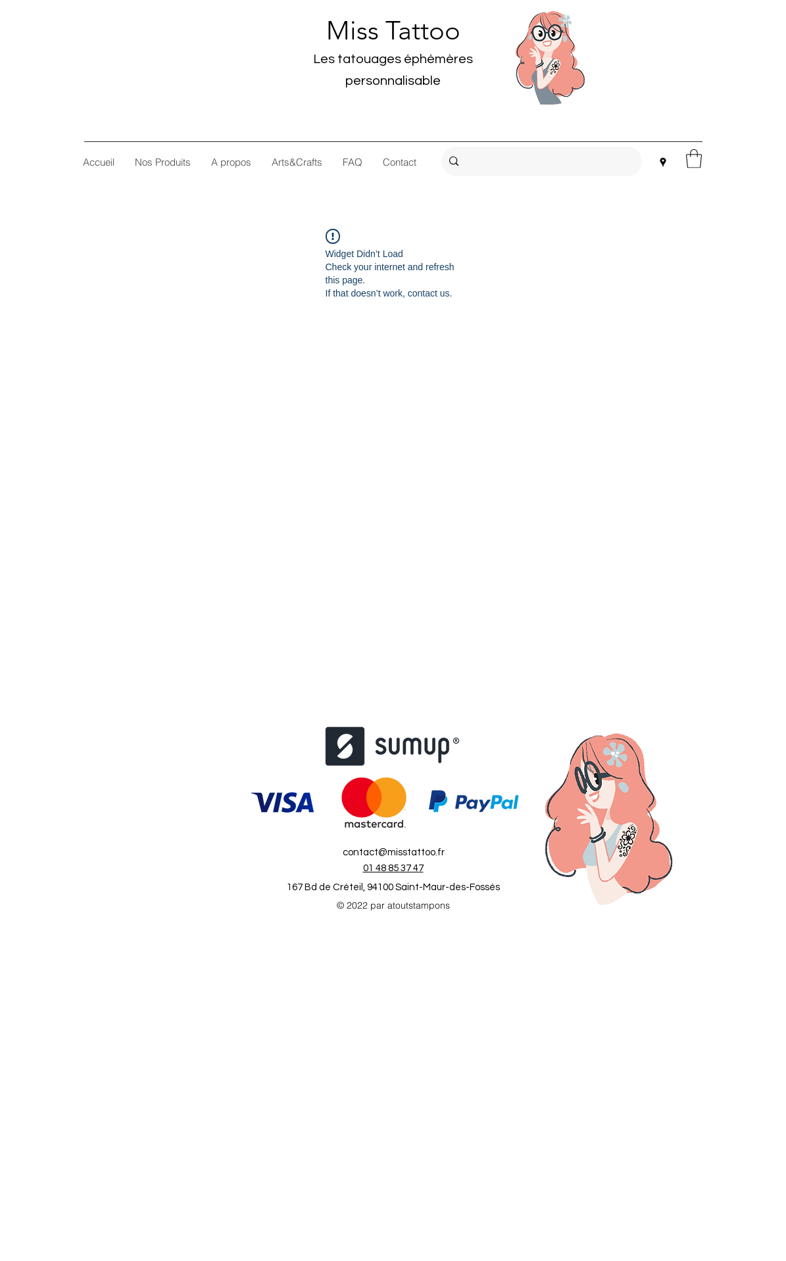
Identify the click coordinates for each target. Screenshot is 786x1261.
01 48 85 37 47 (393, 868)
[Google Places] (663, 162)
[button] (694, 158)
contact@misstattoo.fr (394, 852)
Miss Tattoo (393, 30)
